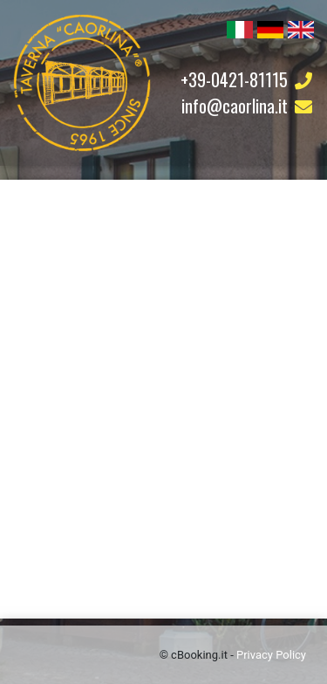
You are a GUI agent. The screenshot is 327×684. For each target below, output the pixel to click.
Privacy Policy (271, 654)
